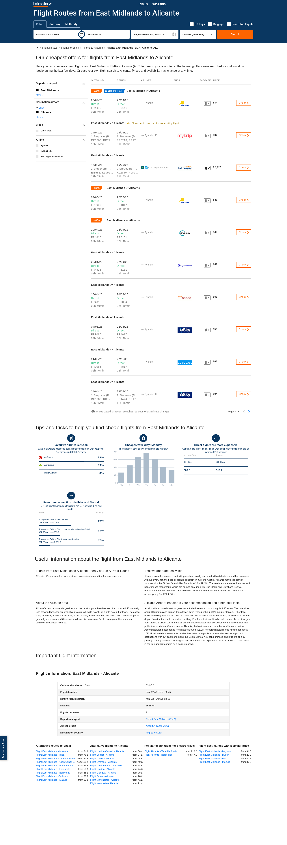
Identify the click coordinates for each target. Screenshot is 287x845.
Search (235, 34)
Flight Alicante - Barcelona (158, 754)
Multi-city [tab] (71, 24)
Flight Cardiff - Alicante (102, 758)
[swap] (81, 34)
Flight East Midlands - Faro (213, 758)
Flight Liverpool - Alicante (103, 762)
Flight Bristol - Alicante (102, 776)
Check (244, 102)
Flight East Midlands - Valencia (52, 776)
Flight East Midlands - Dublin (214, 754)
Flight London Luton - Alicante (106, 765)
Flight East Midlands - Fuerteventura (55, 765)
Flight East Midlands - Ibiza (50, 754)
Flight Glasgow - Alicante (103, 772)
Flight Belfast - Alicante (102, 754)
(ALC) (157, 726)
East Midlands (49, 90)
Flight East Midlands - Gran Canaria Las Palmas (56, 762)
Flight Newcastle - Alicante (104, 783)
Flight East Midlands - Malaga (51, 779)
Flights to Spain (154, 732)
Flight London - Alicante (102, 769)
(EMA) (161, 719)
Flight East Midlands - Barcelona (53, 772)
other (40, 95)
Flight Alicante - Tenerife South (160, 751)
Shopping (159, 4)
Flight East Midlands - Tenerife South (55, 758)
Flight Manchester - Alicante (105, 779)
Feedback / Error (3, 748)
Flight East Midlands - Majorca (52, 751)
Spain (41, 108)
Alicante (45, 112)
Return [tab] (40, 24)
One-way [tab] (54, 24)
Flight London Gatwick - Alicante (107, 751)
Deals (144, 4)
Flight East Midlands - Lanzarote (53, 769)
